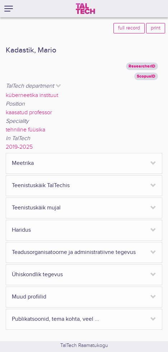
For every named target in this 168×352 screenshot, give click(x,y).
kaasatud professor (29, 112)
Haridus (21, 230)
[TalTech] (85, 8)
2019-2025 (19, 147)
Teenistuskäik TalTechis (41, 185)
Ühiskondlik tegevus (37, 274)
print (155, 28)
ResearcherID (142, 66)
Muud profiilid (29, 296)
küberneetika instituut (32, 95)
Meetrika (23, 163)
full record (129, 28)
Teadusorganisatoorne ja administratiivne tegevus (74, 252)
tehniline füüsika (25, 129)
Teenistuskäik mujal (36, 207)
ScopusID (146, 76)
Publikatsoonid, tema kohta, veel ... (55, 319)
